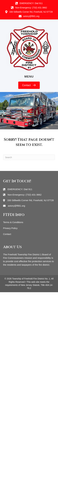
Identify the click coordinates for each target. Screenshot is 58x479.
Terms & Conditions (13, 222)
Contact (7, 234)
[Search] (29, 157)
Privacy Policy (10, 228)
